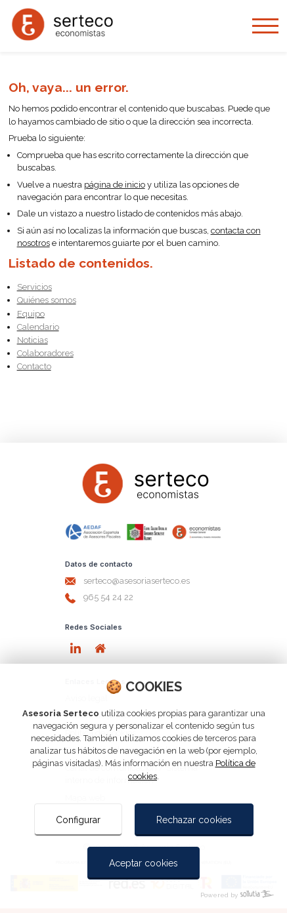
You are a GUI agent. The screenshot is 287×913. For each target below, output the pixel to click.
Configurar (78, 820)
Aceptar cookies (143, 863)
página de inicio (114, 185)
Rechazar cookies (194, 820)
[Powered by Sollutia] (143, 895)
